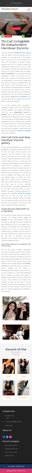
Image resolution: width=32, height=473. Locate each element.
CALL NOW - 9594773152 (16, 466)
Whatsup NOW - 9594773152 (16, 471)
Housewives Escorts (11, 445)
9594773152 (17, 23)
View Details (16, 29)
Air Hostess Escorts (11, 452)
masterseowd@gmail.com (16, 5)
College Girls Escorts (11, 449)
